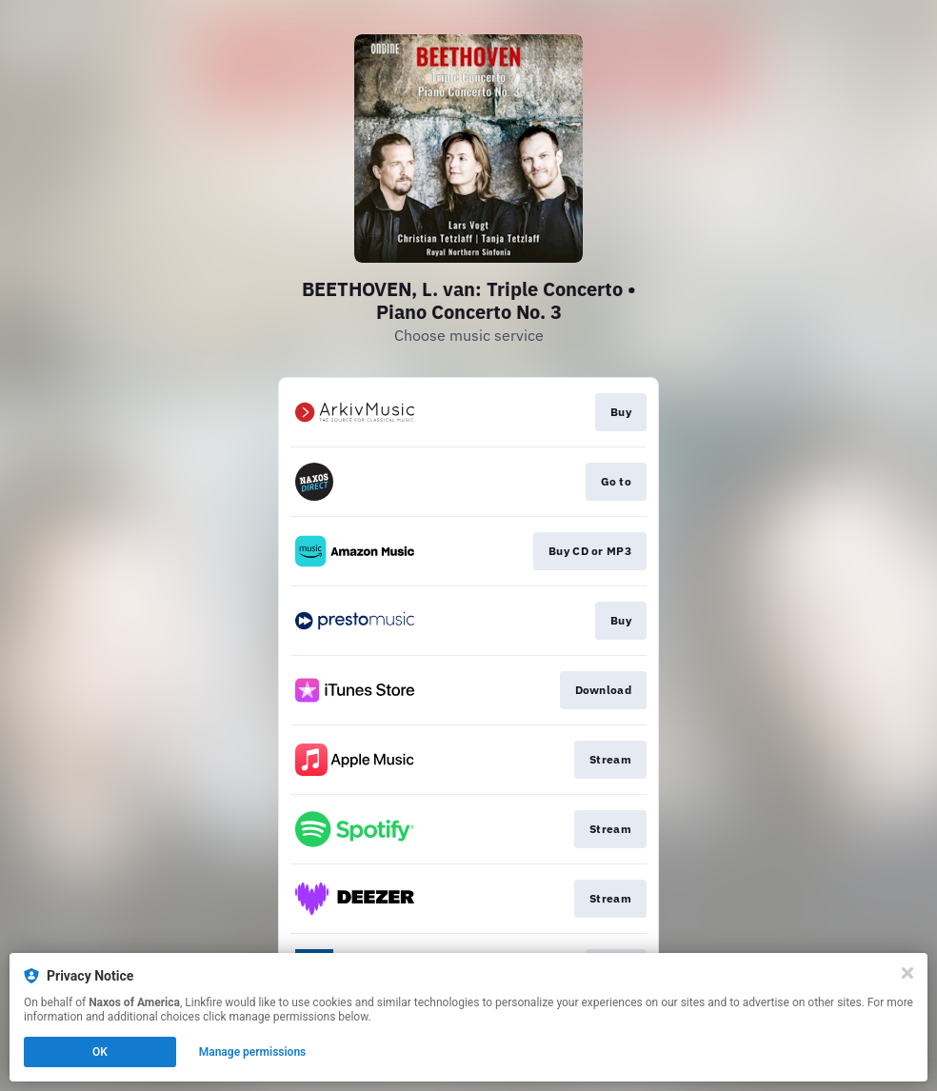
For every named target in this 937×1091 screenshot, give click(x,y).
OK (100, 1052)
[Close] (907, 973)
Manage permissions (253, 1052)
